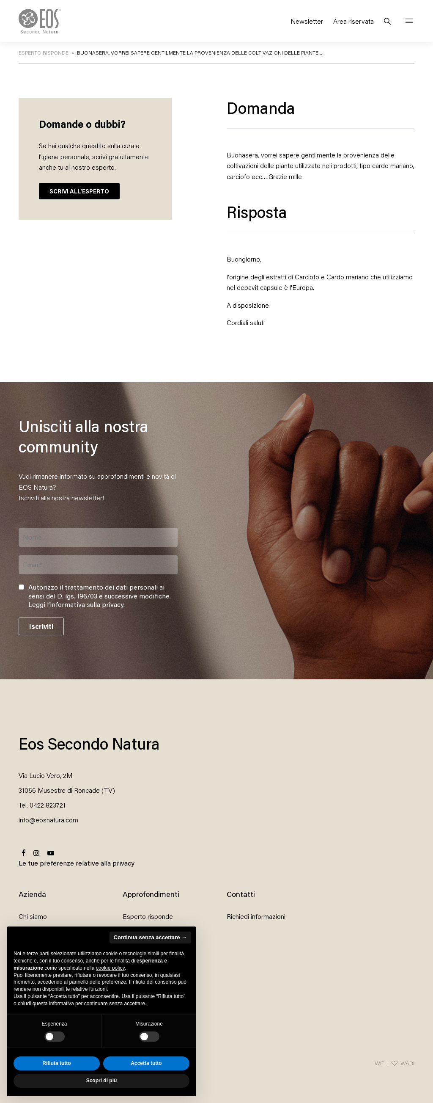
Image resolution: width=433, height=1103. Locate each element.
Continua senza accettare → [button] (150, 937)
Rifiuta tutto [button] (56, 1063)
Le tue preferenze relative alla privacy (76, 862)
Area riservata (353, 21)
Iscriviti (41, 626)
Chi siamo (33, 916)
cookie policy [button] (110, 968)
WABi (407, 1063)
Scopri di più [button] (101, 1081)
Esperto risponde (148, 916)
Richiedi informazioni (256, 916)
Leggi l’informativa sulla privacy (75, 604)
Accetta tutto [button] (146, 1063)
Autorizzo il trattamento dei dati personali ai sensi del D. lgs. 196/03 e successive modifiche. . (99, 596)
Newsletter (306, 21)
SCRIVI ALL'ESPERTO (79, 191)
